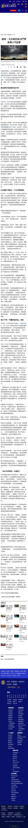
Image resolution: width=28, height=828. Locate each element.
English (23, 673)
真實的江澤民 (14, 787)
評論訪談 (21, 708)
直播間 (15, 684)
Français (3, 675)
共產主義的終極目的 (16, 781)
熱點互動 (20, 712)
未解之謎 (10, 735)
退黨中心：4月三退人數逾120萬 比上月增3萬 (23, 637)
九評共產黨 (13, 785)
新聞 (8, 692)
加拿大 (12, 671)
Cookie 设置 (14, 826)
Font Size (21, 67)
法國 (4, 673)
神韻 (10, 1)
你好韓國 (15, 756)
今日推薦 (9, 701)
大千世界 (15, 764)
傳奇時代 (13, 777)
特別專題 (14, 773)
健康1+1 (19, 735)
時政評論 (9, 34)
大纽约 (8, 671)
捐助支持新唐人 (12, 687)
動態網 (8, 816)
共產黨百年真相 (15, 779)
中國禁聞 (10, 713)
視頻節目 (21, 681)
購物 (18, 687)
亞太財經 (10, 728)
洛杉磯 (16, 671)
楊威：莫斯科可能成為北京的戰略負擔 (9, 607)
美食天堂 (15, 758)
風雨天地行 (13, 790)
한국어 (19, 675)
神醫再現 (19, 742)
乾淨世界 (4, 814)
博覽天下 (15, 701)
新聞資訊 (14, 681)
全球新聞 (10, 710)
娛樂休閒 (15, 750)
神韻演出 (9, 703)
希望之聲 (10, 814)
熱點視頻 (15, 699)
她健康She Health (21, 737)
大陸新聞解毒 (21, 728)
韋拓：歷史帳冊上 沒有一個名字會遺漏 (9, 646)
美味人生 (15, 760)
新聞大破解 (20, 719)
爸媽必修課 (10, 744)
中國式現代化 (14, 320)
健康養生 (20, 733)
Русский (9, 675)
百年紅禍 (13, 789)
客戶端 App (4, 810)
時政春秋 (20, 715)
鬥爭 (12, 348)
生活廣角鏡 (15, 752)
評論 (5, 34)
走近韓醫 (19, 744)
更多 (24, 816)
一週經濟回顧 (11, 723)
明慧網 (3, 816)
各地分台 (18, 1)
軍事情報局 (20, 721)
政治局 (3, 88)
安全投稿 (10, 808)
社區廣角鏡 (11, 725)
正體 (23, 1)
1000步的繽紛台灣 (16, 768)
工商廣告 (13, 800)
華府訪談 (10, 721)
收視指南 (16, 806)
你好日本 (15, 754)
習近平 (9, 102)
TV (19, 10)
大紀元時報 (17, 813)
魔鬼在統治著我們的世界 (17, 783)
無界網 (13, 816)
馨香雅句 (10, 740)
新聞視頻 (11, 708)
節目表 (9, 684)
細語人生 (20, 730)
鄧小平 (5, 77)
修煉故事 (13, 798)
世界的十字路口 (22, 725)
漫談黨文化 (13, 796)
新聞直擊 (10, 717)
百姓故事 (13, 794)
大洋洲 (21, 671)
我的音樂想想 (16, 771)
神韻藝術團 (10, 813)
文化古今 (10, 746)
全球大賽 (15, 703)
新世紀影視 (19, 816)
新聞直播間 (13, 10)
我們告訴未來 (14, 775)
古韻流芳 (10, 738)
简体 (26, 1)
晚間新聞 (10, 715)
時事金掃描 (20, 713)
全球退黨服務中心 (18, 814)
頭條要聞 (9, 699)
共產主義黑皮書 (15, 792)
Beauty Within (16, 762)
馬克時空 (20, 727)
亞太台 (12, 673)
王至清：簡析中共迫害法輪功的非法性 (9, 627)
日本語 (14, 675)
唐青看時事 (20, 723)
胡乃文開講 (20, 738)
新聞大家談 (20, 710)
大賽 (14, 1)
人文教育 (10, 733)
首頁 (2, 34)
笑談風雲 (10, 737)
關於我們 (10, 806)
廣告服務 (16, 808)
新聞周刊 (10, 719)
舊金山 (8, 673)
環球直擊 (10, 712)
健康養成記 (20, 740)
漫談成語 (10, 742)
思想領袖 (20, 717)
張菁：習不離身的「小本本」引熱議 (9, 637)
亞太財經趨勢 (11, 727)
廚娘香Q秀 (15, 765)
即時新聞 (20, 699)
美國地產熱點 (11, 748)
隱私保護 (22, 806)
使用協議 (4, 808)
